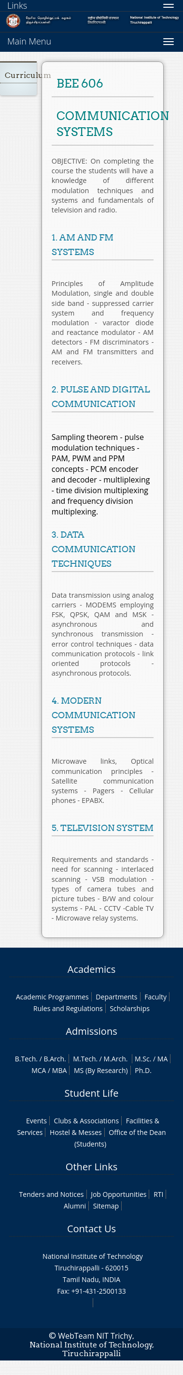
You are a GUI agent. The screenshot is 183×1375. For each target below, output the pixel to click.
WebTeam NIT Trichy (95, 1335)
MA (162, 1058)
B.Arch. (54, 1058)
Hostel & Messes (76, 1132)
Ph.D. (143, 1070)
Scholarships (129, 1008)
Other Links (91, 1166)
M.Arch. (116, 1058)
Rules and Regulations (68, 1008)
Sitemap (106, 1205)
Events (36, 1120)
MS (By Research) (101, 1070)
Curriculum (28, 75)
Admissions (91, 1031)
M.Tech (84, 1058)
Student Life (92, 1093)
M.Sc (142, 1058)
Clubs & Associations (86, 1120)
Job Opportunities (118, 1194)
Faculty (155, 996)
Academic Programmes (52, 996)
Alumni (75, 1205)
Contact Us (91, 1228)
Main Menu (29, 41)
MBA (59, 1070)
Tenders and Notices (51, 1194)
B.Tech (25, 1058)
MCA (38, 1070)
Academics (91, 969)
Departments (116, 996)
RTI (158, 1194)
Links (17, 5)
